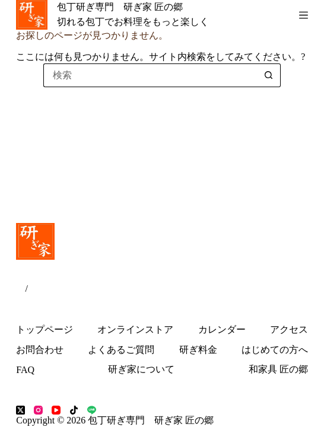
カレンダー (222, 329)
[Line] (91, 410)
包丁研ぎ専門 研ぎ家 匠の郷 (120, 7)
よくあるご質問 (121, 350)
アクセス (289, 329)
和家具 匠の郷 (278, 369)
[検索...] (150, 75)
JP (20, 288)
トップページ (44, 329)
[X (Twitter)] (20, 410)
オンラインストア (135, 329)
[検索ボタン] (269, 75)
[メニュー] (303, 15)
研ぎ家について (141, 369)
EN (34, 288)
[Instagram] (38, 410)
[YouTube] (56, 410)
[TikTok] (73, 410)
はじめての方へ (275, 350)
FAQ (25, 370)
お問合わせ (39, 350)
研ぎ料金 (198, 350)
